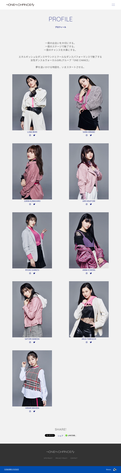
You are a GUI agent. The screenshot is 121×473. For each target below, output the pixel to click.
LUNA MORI (32, 132)
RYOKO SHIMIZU (32, 270)
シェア (60, 435)
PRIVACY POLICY (61, 458)
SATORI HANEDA (32, 339)
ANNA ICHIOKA (89, 270)
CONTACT (73, 458)
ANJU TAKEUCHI (89, 339)
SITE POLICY (48, 458)
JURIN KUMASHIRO (32, 201)
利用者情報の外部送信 (11, 469)
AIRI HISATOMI (89, 201)
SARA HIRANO (89, 132)
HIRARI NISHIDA (32, 408)
